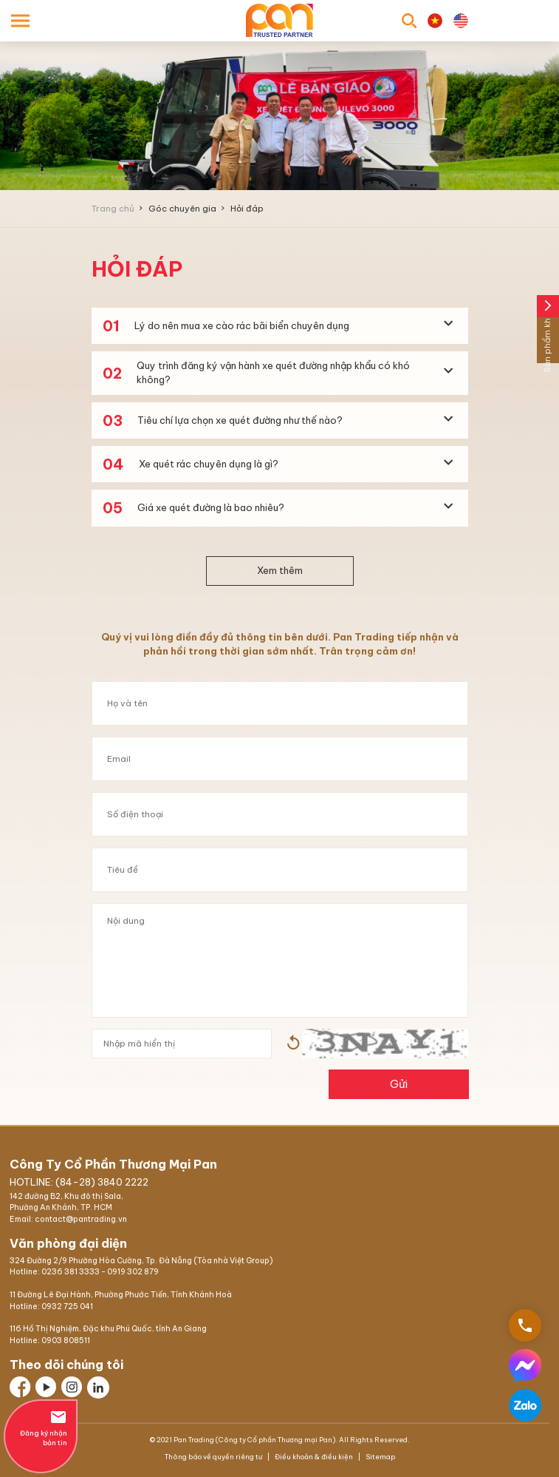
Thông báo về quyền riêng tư (214, 1457)
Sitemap (379, 1457)
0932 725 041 (67, 1306)
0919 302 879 (133, 1272)
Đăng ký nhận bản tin (40, 1427)
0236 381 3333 (70, 1272)
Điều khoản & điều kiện (313, 1457)
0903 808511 (65, 1340)
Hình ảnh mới (293, 1043)
